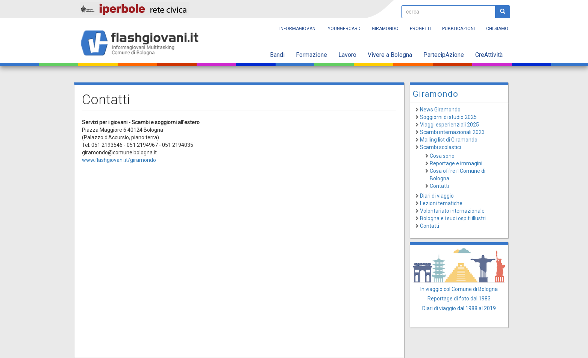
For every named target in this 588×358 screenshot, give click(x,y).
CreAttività (489, 54)
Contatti (439, 186)
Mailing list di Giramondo (448, 140)
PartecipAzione (443, 54)
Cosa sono (442, 156)
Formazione (311, 54)
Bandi (277, 54)
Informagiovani (298, 28)
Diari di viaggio (437, 196)
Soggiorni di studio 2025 (448, 117)
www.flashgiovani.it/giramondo (119, 160)
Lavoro (347, 54)
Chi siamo (497, 28)
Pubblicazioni (458, 28)
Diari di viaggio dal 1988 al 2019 (459, 308)
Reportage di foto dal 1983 (459, 299)
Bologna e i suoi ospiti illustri (453, 218)
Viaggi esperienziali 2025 (449, 125)
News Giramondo (440, 110)
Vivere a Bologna (390, 54)
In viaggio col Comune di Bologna (459, 289)
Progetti (420, 28)
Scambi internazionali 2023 (452, 132)
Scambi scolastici (440, 147)
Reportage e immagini (456, 163)
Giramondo (385, 28)
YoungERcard (344, 28)
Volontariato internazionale (452, 211)
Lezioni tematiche (441, 203)
